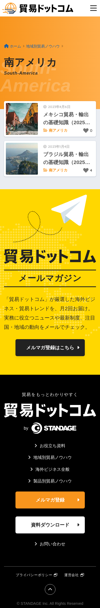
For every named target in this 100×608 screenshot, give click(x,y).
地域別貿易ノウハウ (52, 457)
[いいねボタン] (86, 131)
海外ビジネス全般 (52, 469)
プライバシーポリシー (34, 575)
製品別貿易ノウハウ (52, 481)
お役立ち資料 (52, 445)
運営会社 (71, 575)
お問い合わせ (52, 544)
